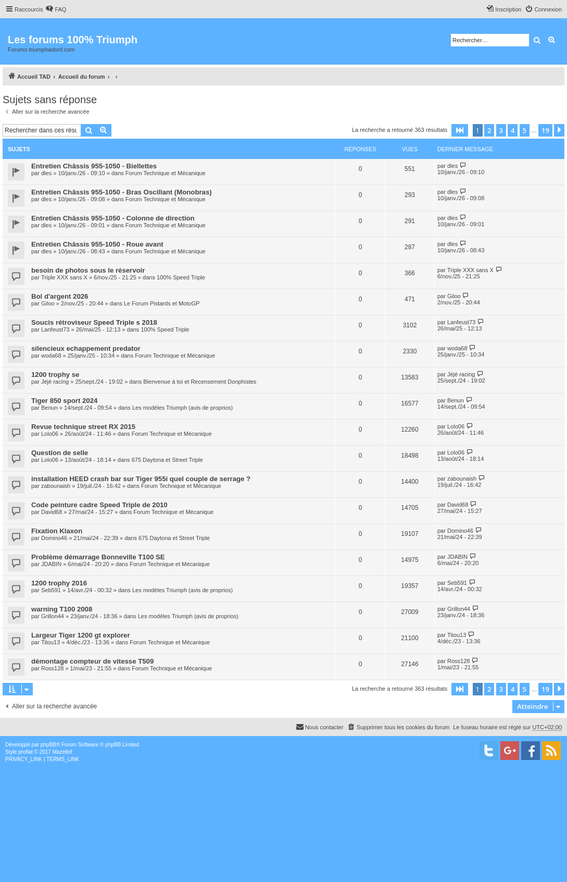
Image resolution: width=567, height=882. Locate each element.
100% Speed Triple (181, 277)
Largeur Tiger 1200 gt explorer (80, 635)
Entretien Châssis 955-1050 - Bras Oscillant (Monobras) (121, 192)
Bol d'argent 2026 (59, 296)
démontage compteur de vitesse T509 (92, 661)
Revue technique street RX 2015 (83, 427)
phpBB (48, 745)
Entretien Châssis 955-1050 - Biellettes (94, 166)
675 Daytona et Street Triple (167, 460)
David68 (51, 512)
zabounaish (55, 486)
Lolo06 (49, 434)
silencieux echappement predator (86, 348)
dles (46, 173)
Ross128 (52, 668)
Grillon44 (52, 616)
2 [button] (489, 130)
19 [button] (545, 130)
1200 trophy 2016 (59, 583)
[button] (459, 130)
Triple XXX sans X (64, 277)
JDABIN (51, 564)
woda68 (51, 355)
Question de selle (59, 453)
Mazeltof (62, 752)
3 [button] (501, 130)
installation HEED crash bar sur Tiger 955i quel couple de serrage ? (140, 479)
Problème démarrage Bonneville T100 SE (98, 557)
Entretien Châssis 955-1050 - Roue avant (97, 244)
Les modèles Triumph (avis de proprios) (182, 408)
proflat (25, 752)
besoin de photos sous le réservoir (88, 270)
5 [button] (524, 130)
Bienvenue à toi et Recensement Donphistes (199, 381)
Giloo (48, 303)
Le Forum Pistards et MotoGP (162, 303)
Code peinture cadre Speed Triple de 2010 (99, 505)
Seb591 (51, 590)
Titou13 (50, 642)
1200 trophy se (55, 374)
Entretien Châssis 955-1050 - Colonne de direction (113, 218)
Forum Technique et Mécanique (165, 173)
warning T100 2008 (61, 609)
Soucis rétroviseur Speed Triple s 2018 (94, 322)
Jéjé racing (55, 381)
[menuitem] (55, 9)
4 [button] (512, 130)
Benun (49, 408)
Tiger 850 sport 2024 (64, 401)
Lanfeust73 (55, 329)
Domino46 (54, 538)
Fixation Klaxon (56, 531)
